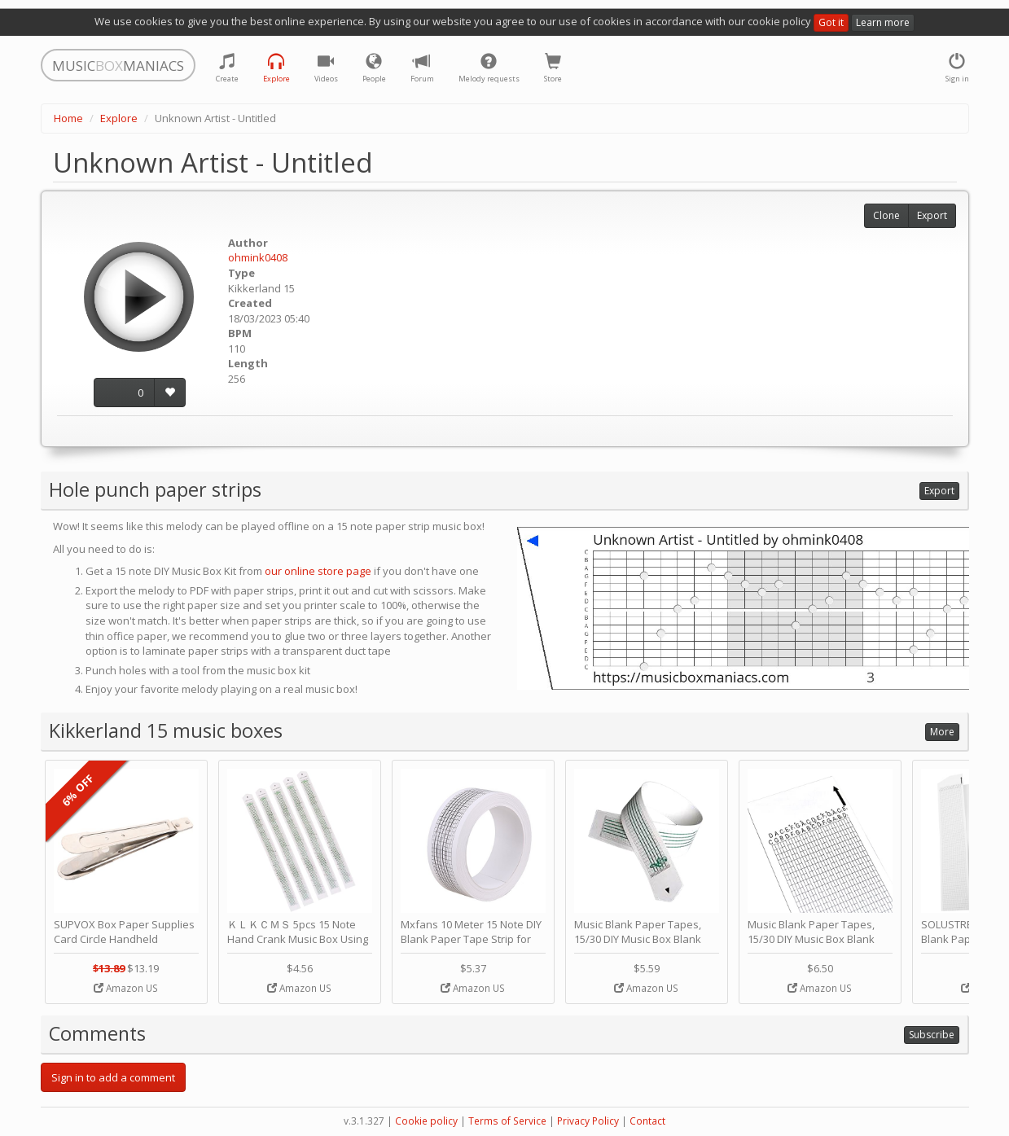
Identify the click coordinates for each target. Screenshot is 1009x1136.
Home (68, 118)
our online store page (318, 571)
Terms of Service (507, 1121)
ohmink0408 (257, 257)
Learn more (883, 22)
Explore (119, 118)
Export (932, 215)
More (942, 732)
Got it (831, 22)
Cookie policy (426, 1121)
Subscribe (931, 1035)
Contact (647, 1121)
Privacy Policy (588, 1121)
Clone (886, 215)
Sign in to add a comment (113, 1077)
